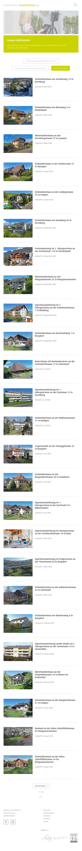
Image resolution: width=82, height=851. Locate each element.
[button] (75, 5)
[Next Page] (41, 785)
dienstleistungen (48, 813)
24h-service (46, 810)
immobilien (46, 816)
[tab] (41, 60)
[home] (21, 5)
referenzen (46, 818)
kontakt (45, 821)
